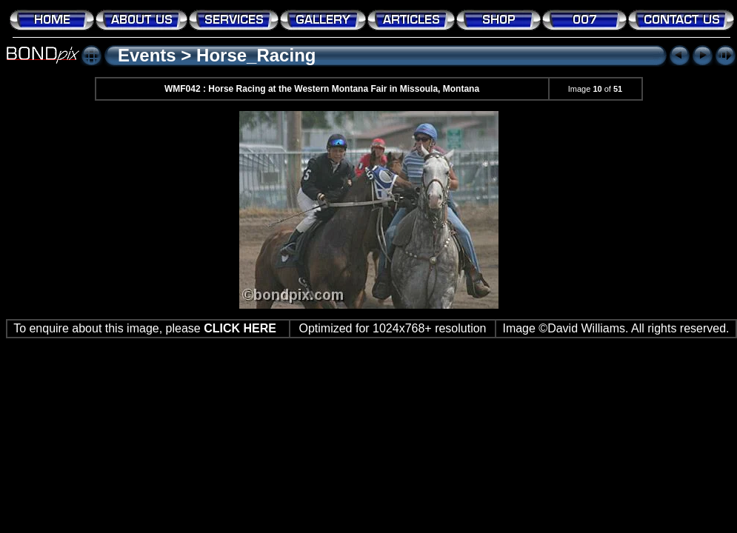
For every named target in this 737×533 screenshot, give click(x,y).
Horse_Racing (256, 55)
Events (147, 55)
